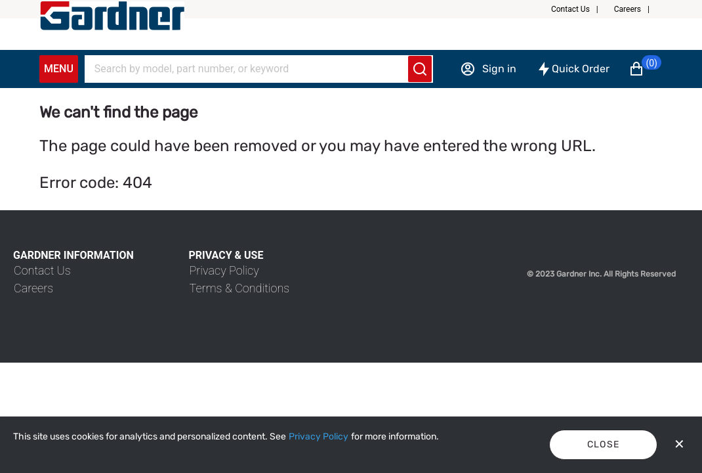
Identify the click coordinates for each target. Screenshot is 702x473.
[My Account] (112, 16)
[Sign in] (488, 69)
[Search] (250, 69)
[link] (42, 270)
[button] (579, 9)
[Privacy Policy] (318, 437)
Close (603, 444)
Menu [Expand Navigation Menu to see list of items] (58, 68)
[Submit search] (420, 69)
